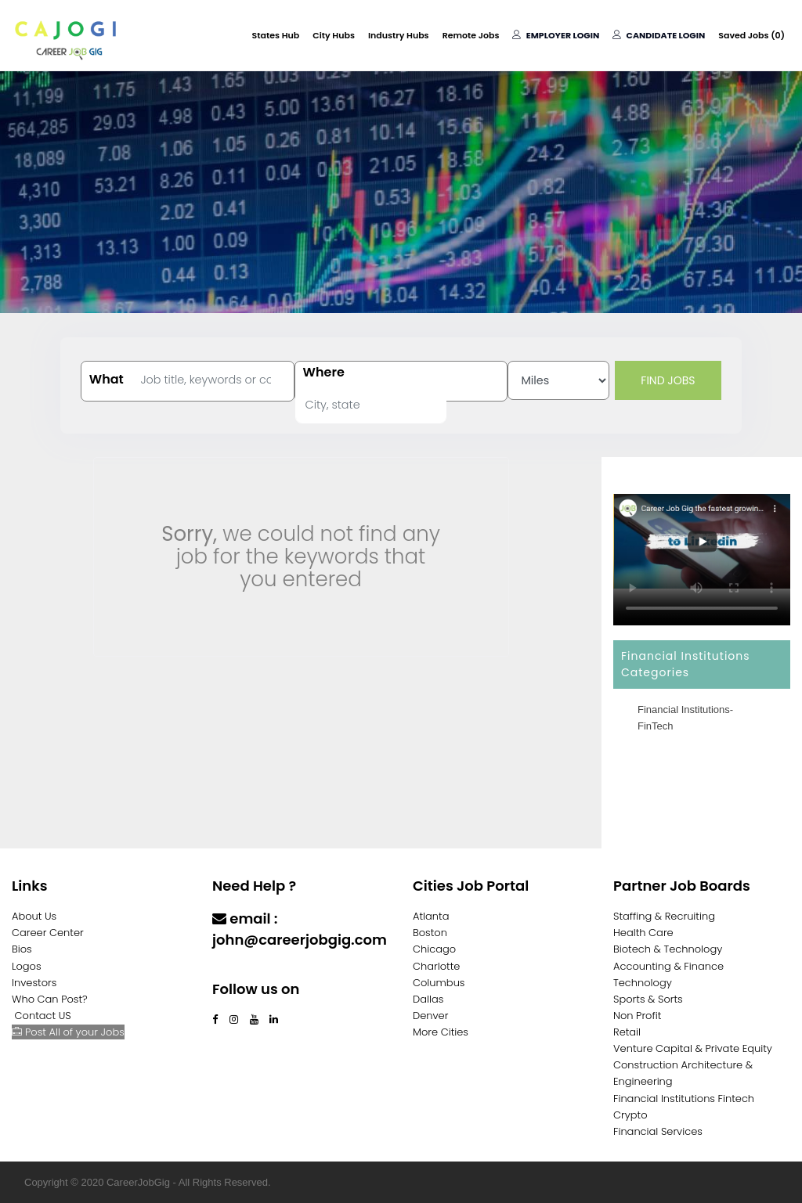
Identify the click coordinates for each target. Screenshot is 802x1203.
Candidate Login (658, 35)
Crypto (630, 1115)
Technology (642, 982)
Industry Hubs (398, 35)
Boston (430, 932)
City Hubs (333, 35)
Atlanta (431, 916)
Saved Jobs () (751, 35)
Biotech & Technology (667, 949)
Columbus (439, 982)
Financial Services (658, 1131)
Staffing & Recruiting (664, 916)
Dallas (428, 999)
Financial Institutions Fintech (683, 1098)
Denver (430, 1015)
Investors (34, 982)
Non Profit (637, 1015)
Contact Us (253, 970)
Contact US (43, 1015)
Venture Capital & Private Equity (692, 1048)
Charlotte (436, 966)
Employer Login (555, 35)
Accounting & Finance (668, 966)
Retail (627, 1032)
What (106, 379)
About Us (34, 916)
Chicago (434, 949)
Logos (27, 966)
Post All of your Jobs (68, 1032)
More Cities (440, 1032)
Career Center (48, 932)
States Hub (276, 35)
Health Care (643, 932)
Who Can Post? (50, 999)
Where (324, 372)
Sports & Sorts (648, 999)
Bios (22, 949)
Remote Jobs (471, 35)
